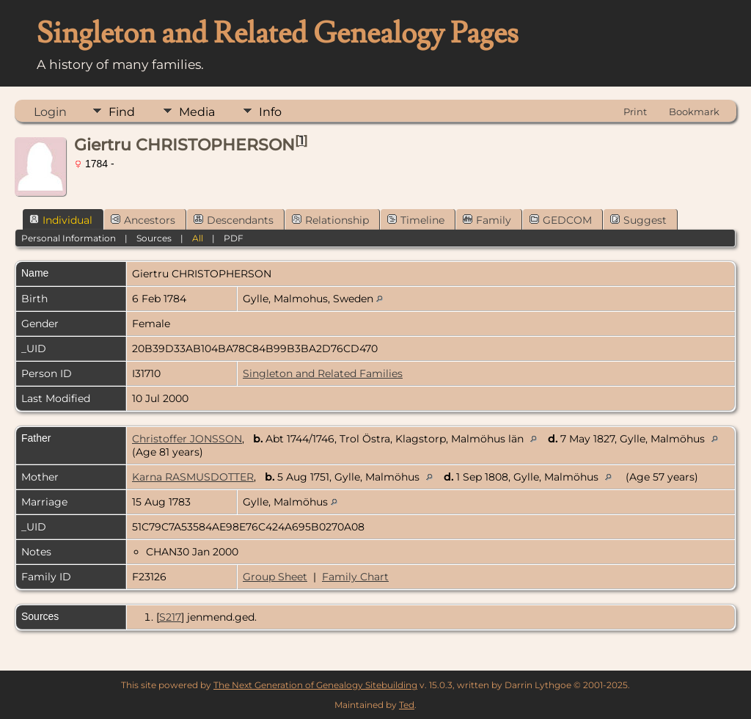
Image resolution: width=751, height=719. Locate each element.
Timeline (415, 220)
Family (487, 220)
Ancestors (143, 220)
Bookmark (694, 111)
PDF (233, 238)
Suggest (638, 220)
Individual (60, 220)
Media (197, 112)
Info (270, 112)
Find (122, 112)
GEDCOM (561, 220)
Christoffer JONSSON (187, 438)
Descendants (234, 220)
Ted (406, 704)
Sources (154, 238)
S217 (170, 617)
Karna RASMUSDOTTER (193, 476)
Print (635, 111)
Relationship (330, 220)
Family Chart (355, 576)
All (197, 238)
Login (50, 112)
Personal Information (68, 238)
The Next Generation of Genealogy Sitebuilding (315, 684)
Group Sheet (275, 576)
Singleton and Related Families (323, 373)
